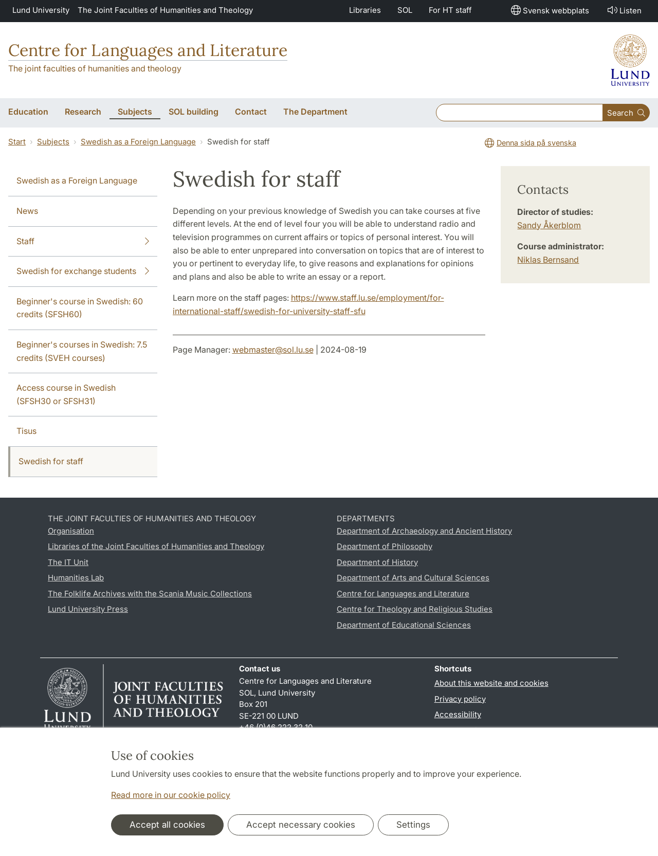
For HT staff (450, 10)
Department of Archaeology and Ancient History (424, 531)
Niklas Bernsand (548, 259)
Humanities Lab (76, 577)
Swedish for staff (51, 461)
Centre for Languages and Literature (147, 50)
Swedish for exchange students (82, 271)
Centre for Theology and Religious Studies (414, 609)
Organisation (71, 531)
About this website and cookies (491, 683)
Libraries (365, 10)
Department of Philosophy (384, 546)
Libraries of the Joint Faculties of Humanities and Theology (156, 546)
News (27, 211)
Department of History (377, 562)
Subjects (53, 142)
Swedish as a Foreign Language (138, 142)
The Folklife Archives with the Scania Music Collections (150, 593)
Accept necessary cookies (300, 824)
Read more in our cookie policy (170, 795)
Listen (624, 10)
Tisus (26, 431)
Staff (82, 241)
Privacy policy (460, 699)
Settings (413, 824)
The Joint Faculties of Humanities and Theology (165, 10)
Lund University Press (88, 609)
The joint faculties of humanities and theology (94, 68)
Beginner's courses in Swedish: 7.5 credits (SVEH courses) (81, 351)
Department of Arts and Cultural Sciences (413, 577)
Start (17, 142)
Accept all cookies (167, 824)
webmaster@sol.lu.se (273, 349)
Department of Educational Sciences (404, 625)
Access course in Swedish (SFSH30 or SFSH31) (66, 394)
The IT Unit (68, 562)
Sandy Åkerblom (549, 225)
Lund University (40, 10)
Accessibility (457, 714)
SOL (404, 10)
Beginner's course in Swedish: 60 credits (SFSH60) (79, 308)
